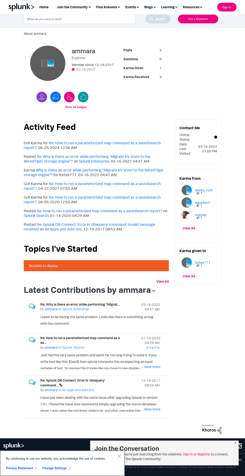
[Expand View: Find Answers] (119, 6)
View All (162, 281)
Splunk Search (36, 215)
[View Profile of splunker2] (202, 202)
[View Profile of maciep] (200, 215)
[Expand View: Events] (138, 6)
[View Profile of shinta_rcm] (204, 190)
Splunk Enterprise (94, 161)
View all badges (76, 107)
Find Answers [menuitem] (106, 7)
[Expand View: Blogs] (154, 6)
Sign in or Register (196, 454)
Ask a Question (198, 19)
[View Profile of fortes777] (202, 262)
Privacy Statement (19, 468)
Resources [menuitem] (191, 7)
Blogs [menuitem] (148, 7)
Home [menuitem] (44, 7)
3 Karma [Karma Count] (153, 347)
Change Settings (54, 468)
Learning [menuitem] (168, 7)
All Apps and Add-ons (63, 229)
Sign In (226, 7)
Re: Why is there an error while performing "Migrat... (80, 304)
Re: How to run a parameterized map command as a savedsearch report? (99, 210)
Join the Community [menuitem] (72, 7)
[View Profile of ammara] (51, 309)
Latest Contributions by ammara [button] (87, 289)
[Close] (119, 456)
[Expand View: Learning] (176, 6)
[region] (62, 463)
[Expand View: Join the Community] (89, 6)
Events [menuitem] (130, 7)
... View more (150, 324)
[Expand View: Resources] (201, 6)
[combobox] (97, 19)
